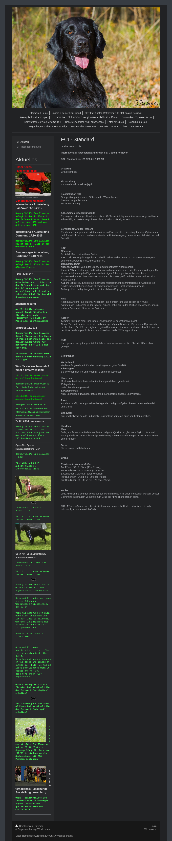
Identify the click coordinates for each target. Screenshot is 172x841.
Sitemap (39, 826)
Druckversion (24, 826)
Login (154, 826)
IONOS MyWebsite (55, 835)
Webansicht (150, 829)
